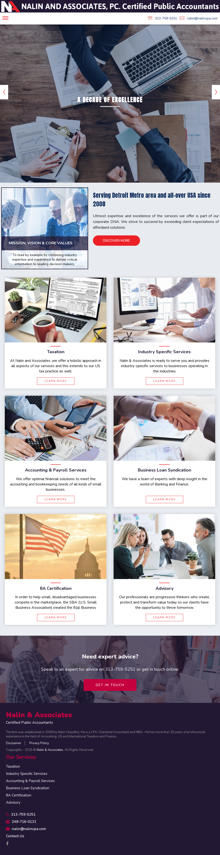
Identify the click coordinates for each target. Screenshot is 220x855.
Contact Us (15, 836)
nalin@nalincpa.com (199, 18)
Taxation (13, 766)
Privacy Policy (39, 743)
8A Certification (18, 795)
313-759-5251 (162, 18)
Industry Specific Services (26, 773)
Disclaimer (13, 743)
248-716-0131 (21, 821)
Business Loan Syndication (27, 788)
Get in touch (110, 685)
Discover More (116, 240)
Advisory (13, 802)
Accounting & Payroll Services (30, 780)
